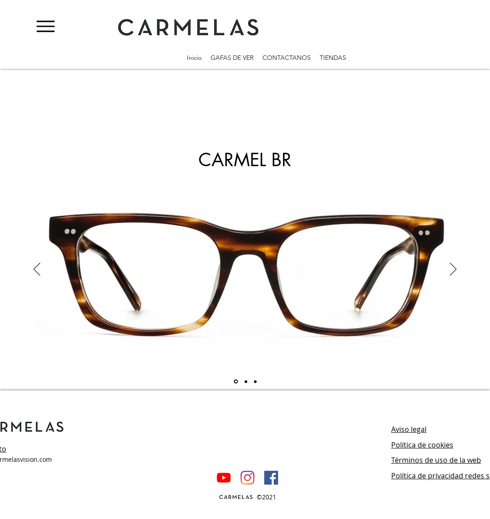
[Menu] (45, 26)
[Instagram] (247, 478)
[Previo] (37, 270)
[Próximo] (453, 270)
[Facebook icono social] (271, 478)
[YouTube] (224, 478)
